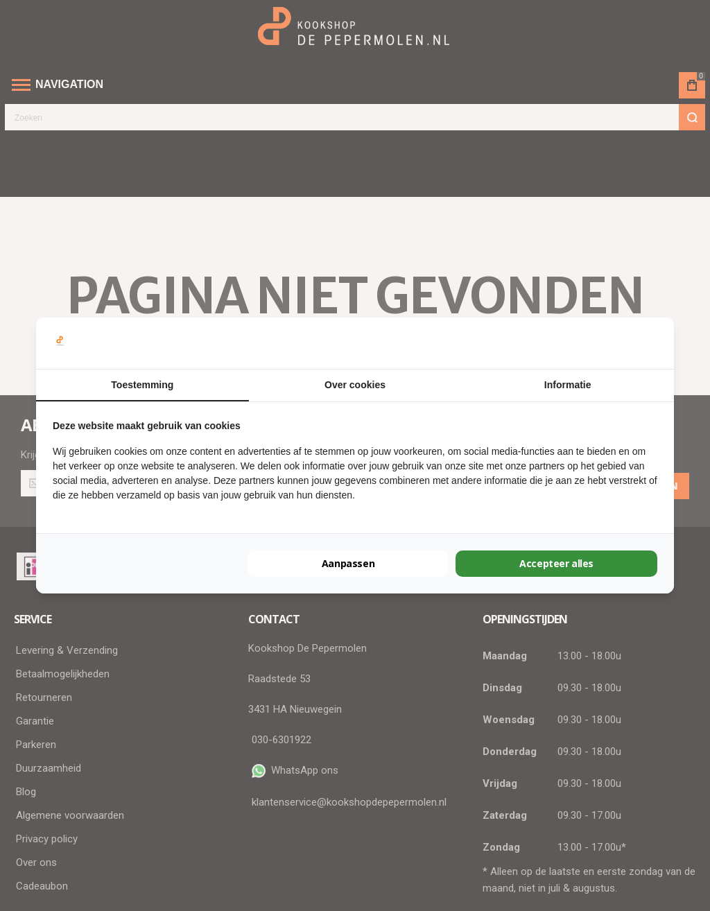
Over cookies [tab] (355, 384)
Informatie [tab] (567, 384)
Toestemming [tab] (142, 384)
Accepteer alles (556, 563)
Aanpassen (348, 563)
